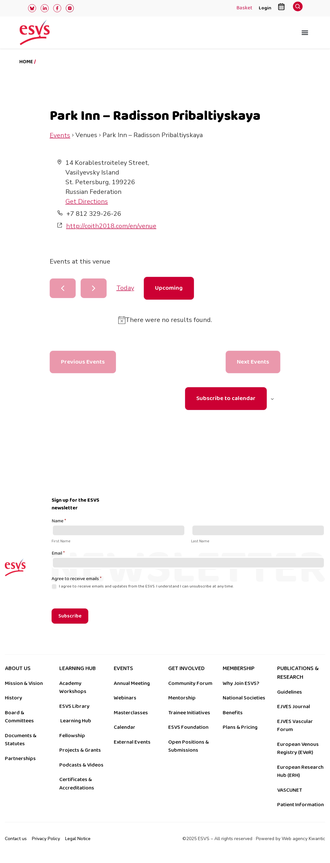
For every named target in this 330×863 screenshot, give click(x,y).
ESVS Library (74, 706)
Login (265, 8)
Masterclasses (131, 712)
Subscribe (70, 616)
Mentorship (182, 698)
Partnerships (20, 758)
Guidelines (289, 692)
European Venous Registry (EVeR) (298, 748)
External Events (132, 742)
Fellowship (72, 735)
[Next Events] (94, 288)
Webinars (125, 698)
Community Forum (190, 683)
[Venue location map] (222, 198)
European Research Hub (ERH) (300, 771)
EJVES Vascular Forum (295, 725)
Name (59, 521)
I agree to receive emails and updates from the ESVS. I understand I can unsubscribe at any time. (143, 586)
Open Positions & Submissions (188, 746)
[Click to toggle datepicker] (169, 288)
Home (26, 62)
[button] (305, 32)
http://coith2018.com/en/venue (111, 226)
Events (60, 135)
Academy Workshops (72, 687)
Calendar (124, 727)
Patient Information (300, 804)
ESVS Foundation (188, 727)
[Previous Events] (63, 288)
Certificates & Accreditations (76, 783)
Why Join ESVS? (241, 683)
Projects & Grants (80, 750)
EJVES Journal (293, 706)
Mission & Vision (24, 683)
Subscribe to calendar (226, 398)
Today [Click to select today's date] (125, 288)
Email (58, 554)
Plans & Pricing (240, 727)
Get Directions (86, 201)
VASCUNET (289, 790)
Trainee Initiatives (189, 712)
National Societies (244, 698)
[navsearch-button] (297, 8)
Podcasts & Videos (81, 765)
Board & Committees (19, 716)
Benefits (233, 712)
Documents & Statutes (20, 739)
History (13, 698)
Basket (244, 8)
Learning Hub (75, 721)
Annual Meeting (132, 683)
